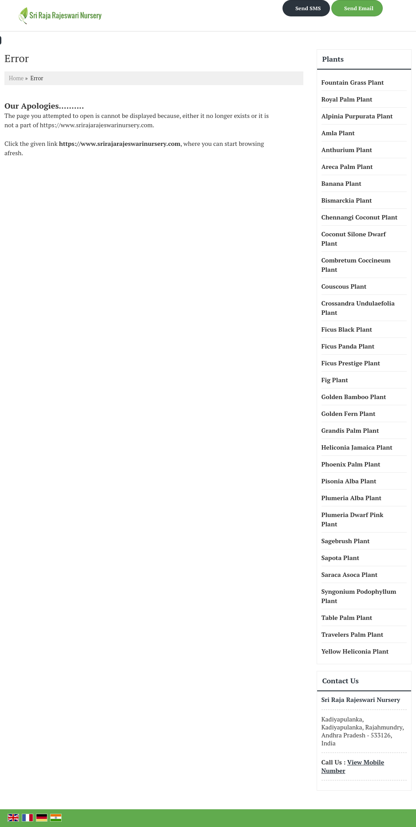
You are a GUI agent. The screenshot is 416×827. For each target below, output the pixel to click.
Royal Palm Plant (347, 99)
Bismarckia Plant (347, 200)
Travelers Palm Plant (353, 634)
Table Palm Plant (347, 617)
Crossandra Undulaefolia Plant (358, 308)
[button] (353, 766)
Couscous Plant (344, 286)
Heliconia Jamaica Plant (357, 447)
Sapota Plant (341, 557)
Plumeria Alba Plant (352, 498)
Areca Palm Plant (347, 166)
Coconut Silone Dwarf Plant (354, 238)
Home (16, 78)
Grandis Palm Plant (350, 430)
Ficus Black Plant (347, 329)
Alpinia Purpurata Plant (357, 116)
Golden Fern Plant (349, 413)
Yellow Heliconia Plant (355, 651)
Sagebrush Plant (346, 541)
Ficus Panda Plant (348, 346)
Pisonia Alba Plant (349, 481)
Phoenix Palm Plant (351, 464)
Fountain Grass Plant (353, 82)
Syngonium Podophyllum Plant (359, 596)
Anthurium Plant (347, 149)
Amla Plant (338, 133)
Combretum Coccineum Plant (356, 265)
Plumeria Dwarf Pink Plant (353, 519)
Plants (333, 59)
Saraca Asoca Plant (350, 574)
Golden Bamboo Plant (354, 396)
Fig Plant (335, 380)
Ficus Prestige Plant (351, 363)
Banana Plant (341, 183)
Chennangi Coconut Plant (360, 217)
